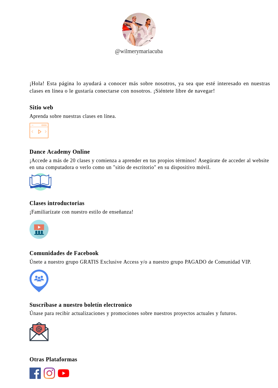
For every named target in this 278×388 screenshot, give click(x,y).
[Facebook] (35, 373)
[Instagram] (49, 373)
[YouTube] (63, 373)
